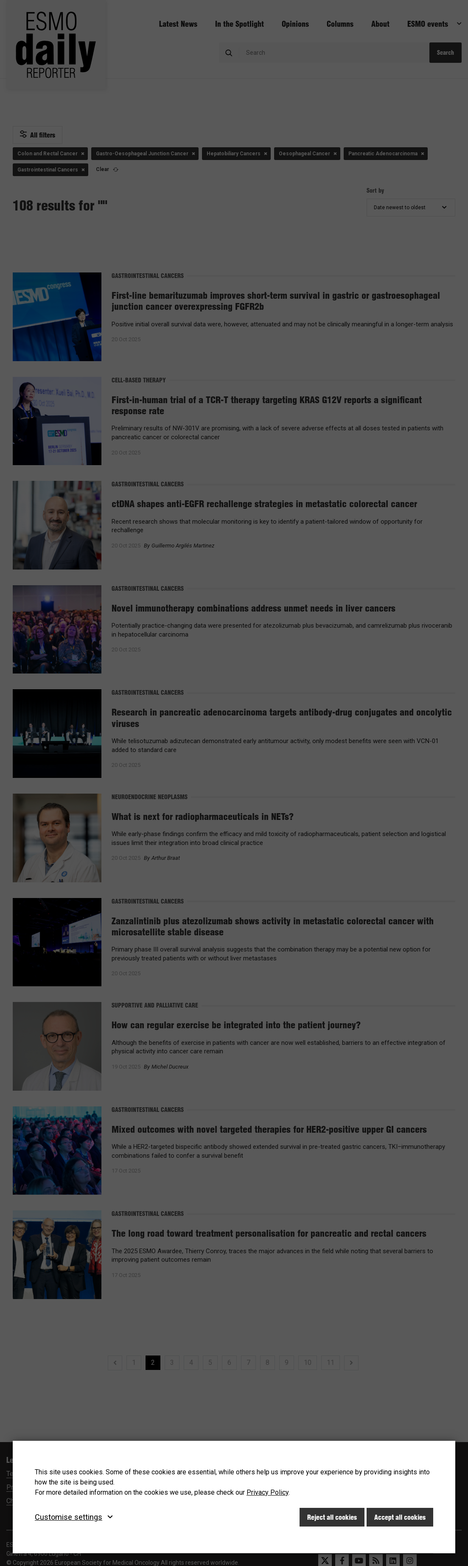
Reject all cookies (332, 1517)
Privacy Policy (268, 1492)
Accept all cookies (400, 1517)
